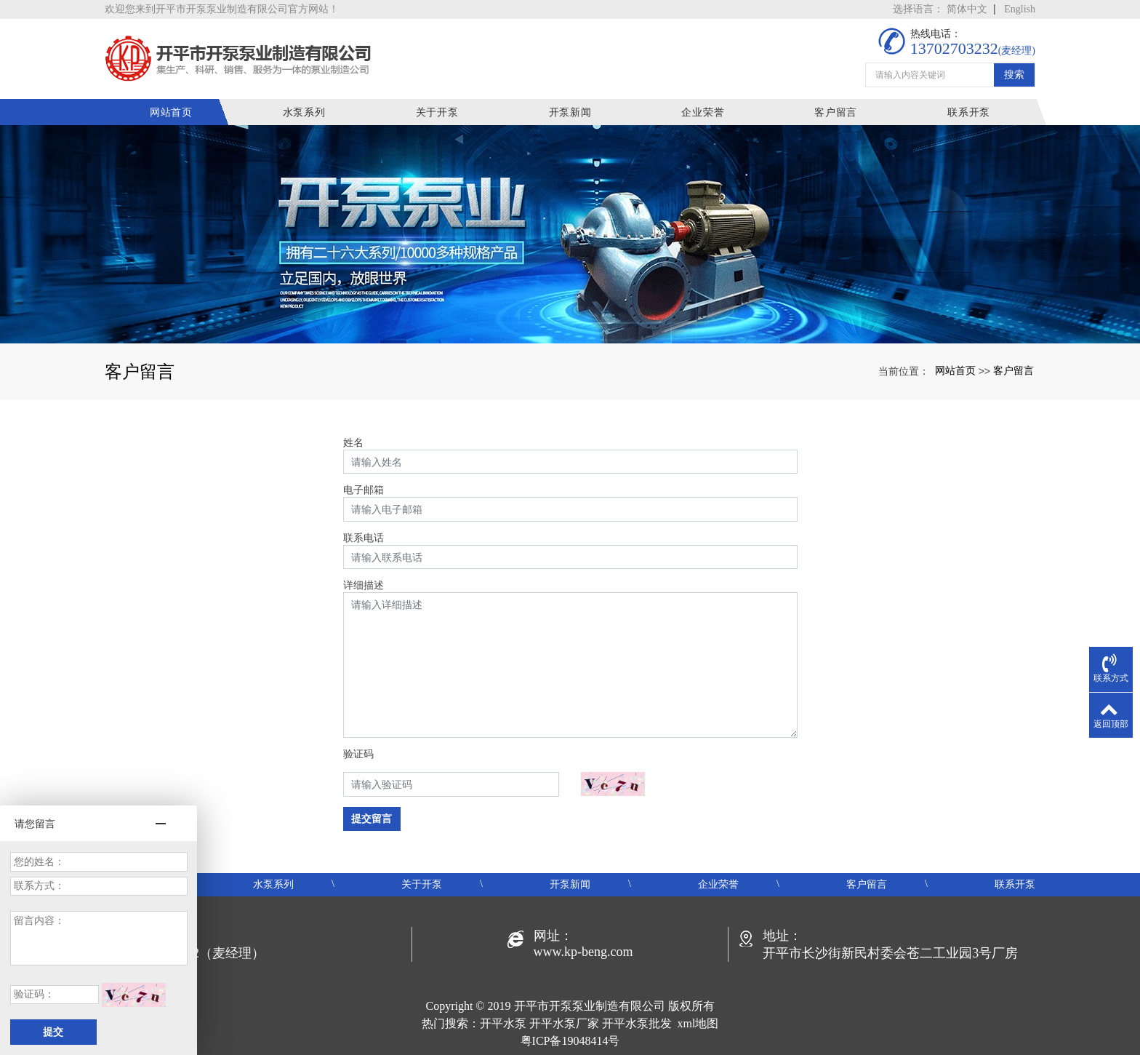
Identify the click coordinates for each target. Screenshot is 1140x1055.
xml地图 (698, 1023)
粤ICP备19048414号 (570, 1041)
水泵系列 (304, 112)
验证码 (358, 754)
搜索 (1014, 74)
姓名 (353, 442)
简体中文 (967, 9)
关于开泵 (437, 112)
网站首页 (171, 112)
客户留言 (835, 112)
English (1019, 9)
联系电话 (363, 538)
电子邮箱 (363, 489)
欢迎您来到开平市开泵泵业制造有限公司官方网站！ (222, 9)
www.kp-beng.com (583, 951)
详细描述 (363, 585)
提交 (53, 1032)
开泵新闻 (570, 112)
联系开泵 (968, 112)
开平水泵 (503, 1023)
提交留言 (371, 818)
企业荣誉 (702, 112)
